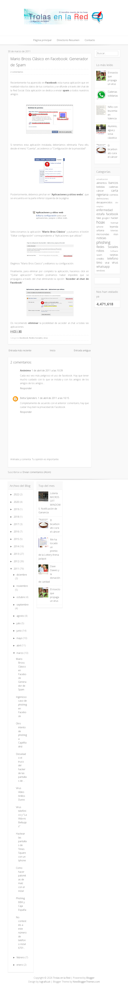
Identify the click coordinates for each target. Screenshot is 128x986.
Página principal (42, 40)
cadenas (113, 186)
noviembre (22, 586)
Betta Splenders (28, 398)
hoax (100, 222)
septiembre (23, 604)
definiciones (102, 198)
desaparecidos (104, 202)
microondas (102, 234)
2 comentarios (16, 72)
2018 (17, 516)
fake (98, 218)
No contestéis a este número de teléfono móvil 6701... (21, 933)
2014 (17, 546)
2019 (17, 509)
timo (99, 262)
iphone (99, 226)
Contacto (90, 40)
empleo (99, 206)
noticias (101, 238)
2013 (17, 553)
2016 (17, 531)
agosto (21, 615)
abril (19, 645)
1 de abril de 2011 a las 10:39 (47, 370)
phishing (103, 242)
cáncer (100, 190)
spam (99, 254)
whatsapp (103, 267)
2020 (17, 502)
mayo (20, 638)
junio (19, 630)
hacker (114, 218)
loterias (114, 230)
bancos (113, 183)
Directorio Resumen (68, 40)
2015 (17, 539)
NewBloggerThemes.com (86, 981)
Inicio (52, 350)
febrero (21, 957)
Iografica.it (44, 981)
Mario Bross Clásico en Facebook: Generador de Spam (21, 674)
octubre (21, 597)
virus (45, 338)
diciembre (22, 574)
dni (116, 202)
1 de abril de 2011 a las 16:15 (53, 398)
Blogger (90, 977)
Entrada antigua (82, 350)
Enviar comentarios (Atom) (37, 472)
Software (114, 251)
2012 (17, 561)
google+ (106, 218)
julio (19, 623)
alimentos (101, 183)
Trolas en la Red (61, 977)
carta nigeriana (107, 192)
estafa (100, 214)
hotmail (114, 222)
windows (100, 270)
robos (100, 251)
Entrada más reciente (20, 350)
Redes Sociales (36, 338)
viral (107, 262)
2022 (17, 494)
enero (20, 964)
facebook (24, 338)
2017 (17, 524)
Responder (26, 388)
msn (116, 234)
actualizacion (102, 179)
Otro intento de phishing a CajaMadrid (21, 735)
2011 (17, 568)
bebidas (100, 186)
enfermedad (104, 210)
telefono (112, 258)
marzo (20, 653)
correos (114, 194)
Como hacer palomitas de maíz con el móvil (21, 879)
